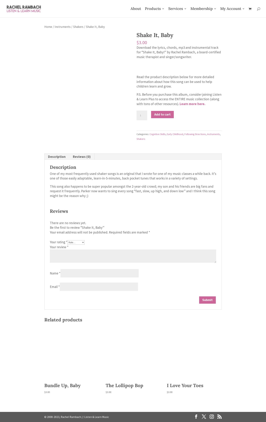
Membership (201, 9)
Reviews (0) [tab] (82, 156)
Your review (59, 247)
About (136, 9)
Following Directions (195, 134)
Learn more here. (192, 104)
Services (175, 9)
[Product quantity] (142, 115)
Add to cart (162, 114)
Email (55, 287)
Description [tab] (57, 156)
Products (153, 9)
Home (48, 27)
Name (55, 273)
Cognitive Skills (157, 134)
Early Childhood (175, 134)
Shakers (78, 27)
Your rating (58, 242)
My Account (230, 9)
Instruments (63, 27)
